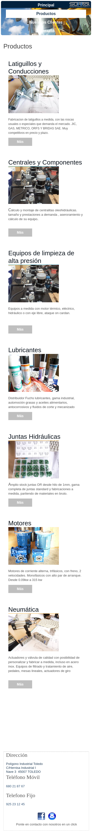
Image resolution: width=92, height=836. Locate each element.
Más (20, 142)
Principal (46, 5)
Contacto (46, 31)
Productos (46, 14)
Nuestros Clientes (46, 22)
